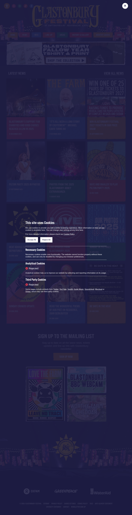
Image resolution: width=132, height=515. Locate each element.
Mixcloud (98, 289)
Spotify (70, 289)
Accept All (31, 240)
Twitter (55, 289)
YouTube (63, 289)
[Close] (125, 6)
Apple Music (79, 289)
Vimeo (28, 291)
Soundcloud (89, 289)
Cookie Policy (69, 234)
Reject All (46, 240)
